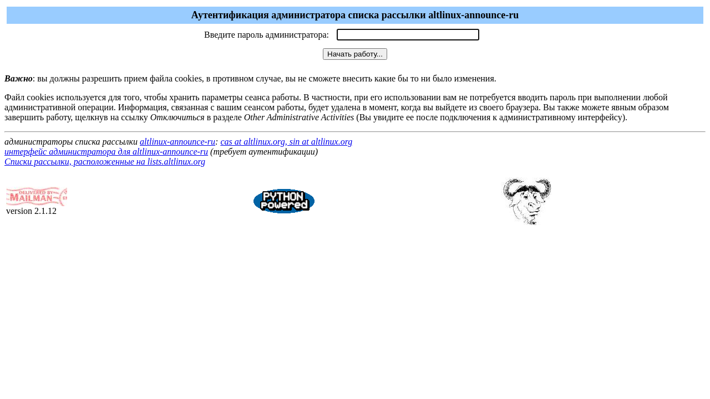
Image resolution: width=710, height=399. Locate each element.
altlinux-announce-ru (177, 141)
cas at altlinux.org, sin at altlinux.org (286, 141)
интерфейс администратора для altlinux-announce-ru (106, 151)
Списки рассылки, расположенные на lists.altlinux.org (104, 161)
